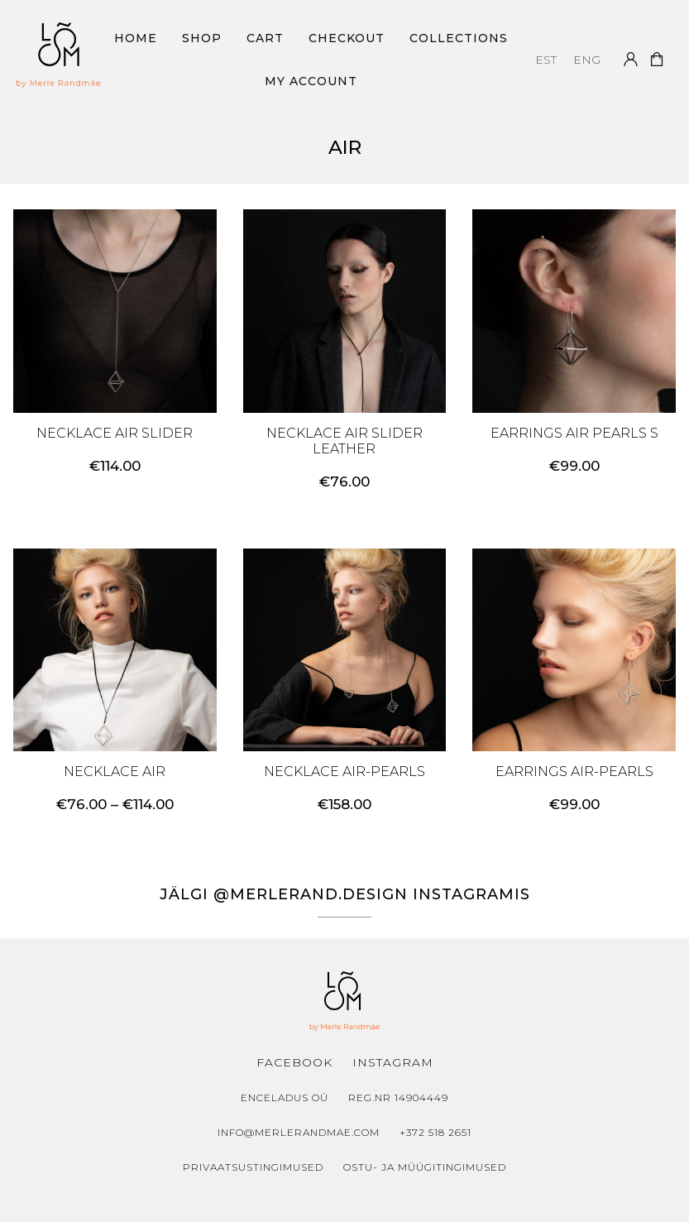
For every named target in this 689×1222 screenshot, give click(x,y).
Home (135, 38)
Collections (458, 38)
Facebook (294, 1062)
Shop (202, 38)
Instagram (392, 1062)
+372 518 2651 (435, 1132)
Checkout (347, 38)
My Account (311, 81)
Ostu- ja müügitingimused (424, 1167)
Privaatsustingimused (253, 1167)
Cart (265, 38)
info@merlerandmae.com (299, 1132)
